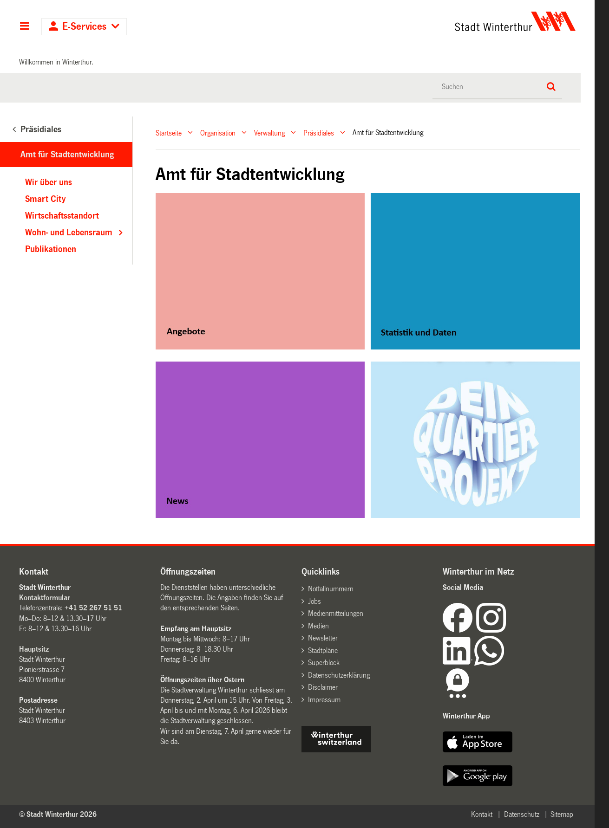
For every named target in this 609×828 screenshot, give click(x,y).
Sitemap (561, 814)
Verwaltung (269, 132)
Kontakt (481, 814)
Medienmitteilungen (335, 613)
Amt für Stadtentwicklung (67, 154)
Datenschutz (521, 814)
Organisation (218, 132)
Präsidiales (318, 132)
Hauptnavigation (24, 26)
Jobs (314, 601)
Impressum (324, 700)
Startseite (169, 132)
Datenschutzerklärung (339, 675)
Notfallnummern (331, 589)
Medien (318, 626)
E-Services (84, 26)
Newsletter (323, 638)
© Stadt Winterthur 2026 (58, 814)
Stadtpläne (323, 650)
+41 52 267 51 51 (93, 608)
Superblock (324, 662)
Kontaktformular (44, 598)
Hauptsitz (34, 649)
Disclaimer (323, 687)
